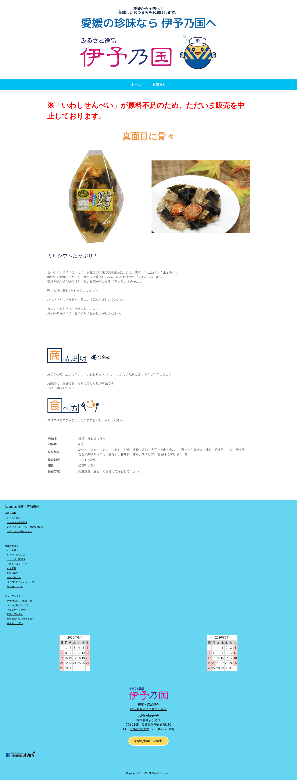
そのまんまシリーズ (17, 564)
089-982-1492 (139, 729)
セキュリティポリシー (18, 609)
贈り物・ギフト (15, 586)
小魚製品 (11, 568)
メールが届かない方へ (18, 605)
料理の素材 (12, 573)
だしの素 (11, 550)
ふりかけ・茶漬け (16, 559)
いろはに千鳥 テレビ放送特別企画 (25, 527)
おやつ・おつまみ (16, 554)
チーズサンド (14, 577)
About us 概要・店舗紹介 (22, 506)
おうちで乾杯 (14, 518)
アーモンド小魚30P (17, 522)
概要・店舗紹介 (15, 614)
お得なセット (19, 531)
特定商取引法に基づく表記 (20, 619)
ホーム (136, 84)
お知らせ (159, 84)
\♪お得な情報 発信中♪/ (149, 741)
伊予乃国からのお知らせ (19, 600)
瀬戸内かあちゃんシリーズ (20, 582)
